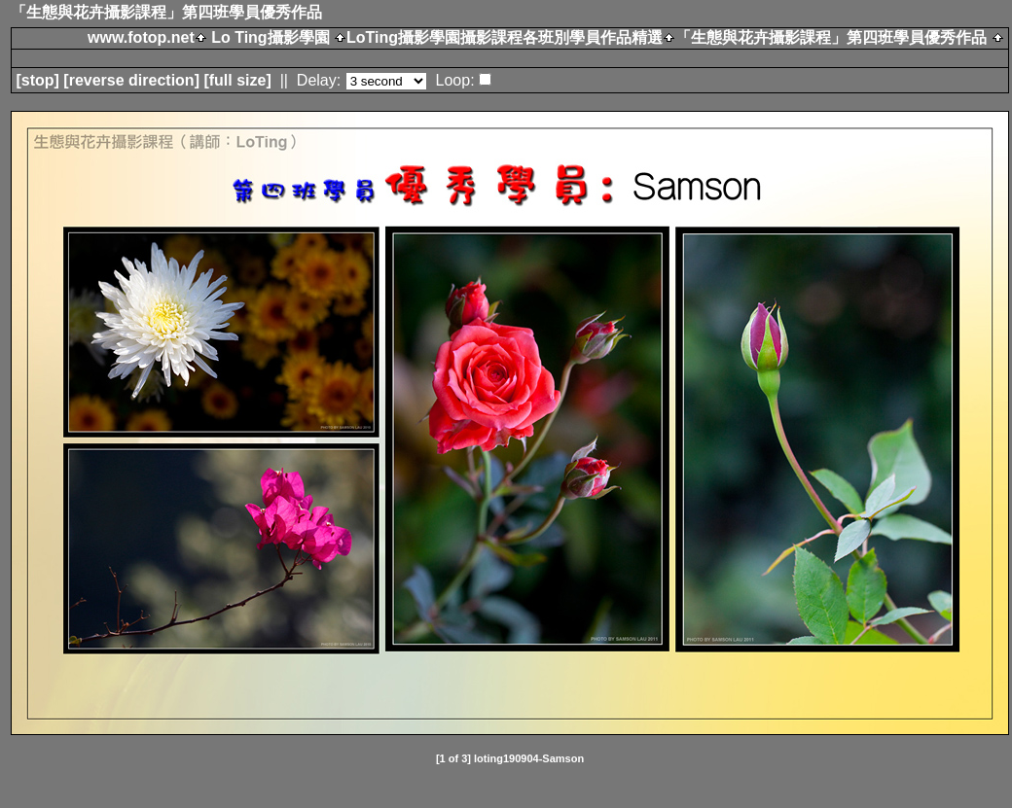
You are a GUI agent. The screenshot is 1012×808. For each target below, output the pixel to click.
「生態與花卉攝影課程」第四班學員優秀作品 (831, 37)
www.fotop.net (141, 37)
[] (37, 80)
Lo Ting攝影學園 (270, 37)
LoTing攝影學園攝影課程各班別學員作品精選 (504, 37)
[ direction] (131, 80)
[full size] (237, 80)
